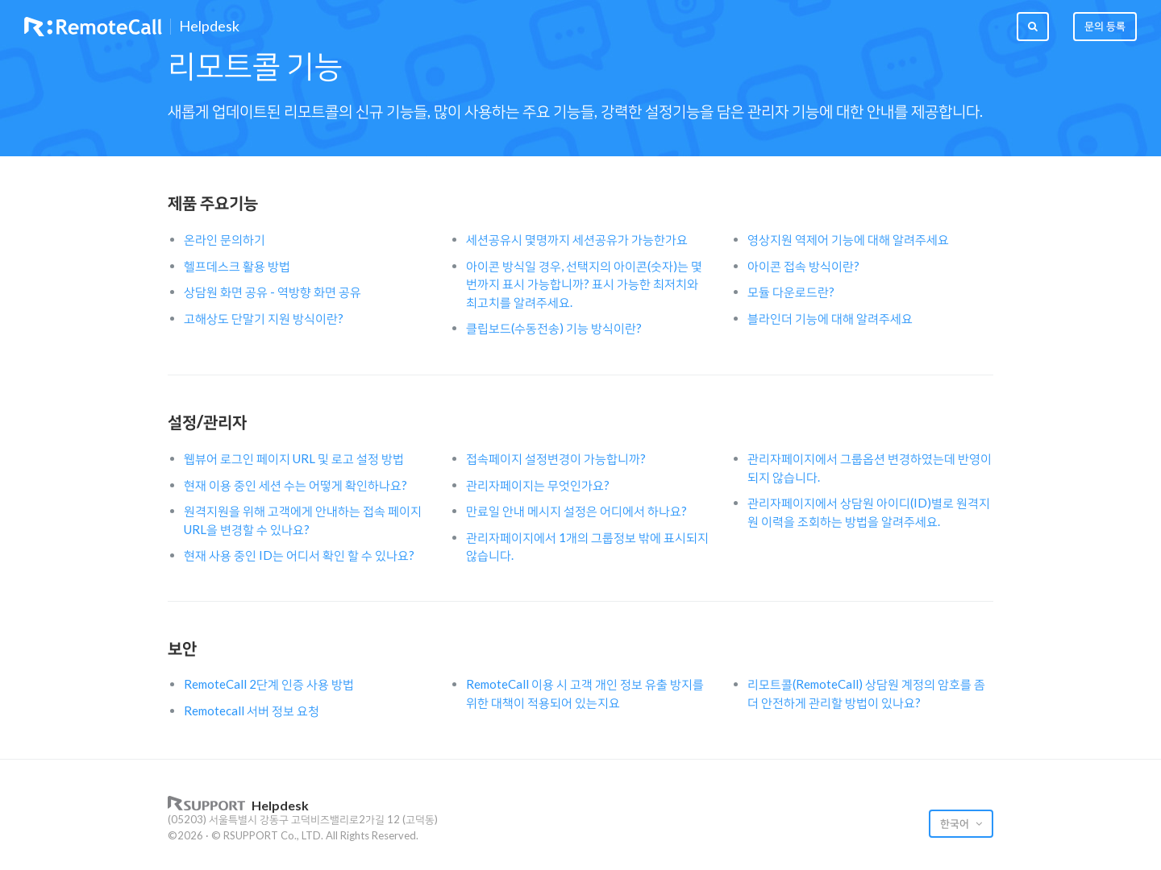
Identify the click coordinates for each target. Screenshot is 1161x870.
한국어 (956, 823)
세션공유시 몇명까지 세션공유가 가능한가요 (577, 239)
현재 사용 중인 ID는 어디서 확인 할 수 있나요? (299, 555)
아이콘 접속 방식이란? (803, 266)
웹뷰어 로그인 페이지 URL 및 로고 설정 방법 (294, 458)
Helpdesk (209, 27)
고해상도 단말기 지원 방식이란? (263, 318)
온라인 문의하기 (224, 239)
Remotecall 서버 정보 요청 (251, 710)
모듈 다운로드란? (790, 291)
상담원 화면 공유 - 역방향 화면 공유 (272, 291)
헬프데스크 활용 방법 (237, 266)
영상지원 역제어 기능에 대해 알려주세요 (848, 239)
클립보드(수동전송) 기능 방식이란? (554, 328)
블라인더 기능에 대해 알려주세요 (830, 318)
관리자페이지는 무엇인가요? (538, 485)
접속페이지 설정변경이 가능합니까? (556, 458)
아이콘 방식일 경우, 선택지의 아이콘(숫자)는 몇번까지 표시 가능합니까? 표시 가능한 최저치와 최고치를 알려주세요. (584, 284)
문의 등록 (1105, 25)
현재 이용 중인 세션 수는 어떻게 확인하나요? (295, 485)
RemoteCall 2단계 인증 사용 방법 (269, 684)
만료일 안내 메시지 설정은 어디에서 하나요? (576, 510)
